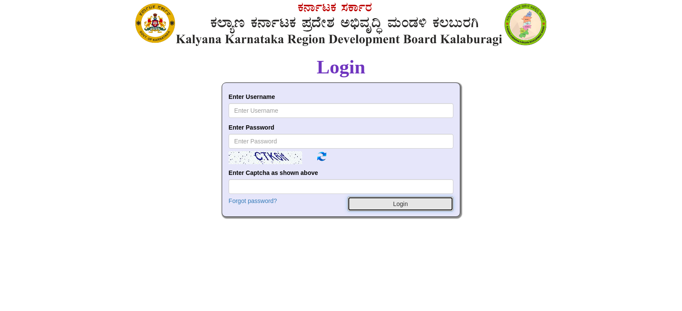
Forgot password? (253, 200)
